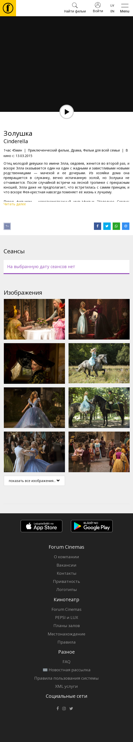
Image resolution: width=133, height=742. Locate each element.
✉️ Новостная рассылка (67, 669)
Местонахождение (66, 634)
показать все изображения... (34, 480)
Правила (67, 642)
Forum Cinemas (66, 609)
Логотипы (66, 589)
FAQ (66, 661)
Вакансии (66, 565)
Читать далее (15, 204)
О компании (66, 556)
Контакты (66, 573)
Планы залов (66, 625)
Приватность (66, 581)
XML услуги (66, 686)
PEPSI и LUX (66, 617)
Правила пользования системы (66, 678)
